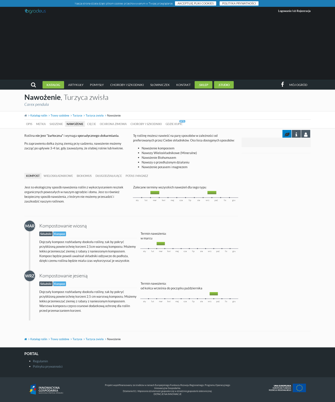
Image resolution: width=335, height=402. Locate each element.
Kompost (33, 176)
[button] (33, 85)
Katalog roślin (38, 115)
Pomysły (97, 85)
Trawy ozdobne (60, 115)
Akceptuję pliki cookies (196, 3)
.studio (224, 85)
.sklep (203, 85)
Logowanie (285, 11)
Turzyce (77, 115)
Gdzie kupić (174, 124)
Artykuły (76, 85)
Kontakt (183, 85)
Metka (41, 124)
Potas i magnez (137, 176)
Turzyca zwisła (95, 115)
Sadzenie (56, 124)
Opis (29, 124)
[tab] (305, 134)
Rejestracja (304, 11)
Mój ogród (298, 85)
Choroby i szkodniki (127, 85)
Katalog (53, 85)
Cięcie (91, 124)
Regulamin (40, 361)
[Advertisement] (167, 48)
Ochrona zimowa (113, 124)
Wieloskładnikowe (58, 176)
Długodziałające (109, 176)
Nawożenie (75, 124)
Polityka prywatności (239, 3)
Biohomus (84, 176)
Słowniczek (160, 85)
